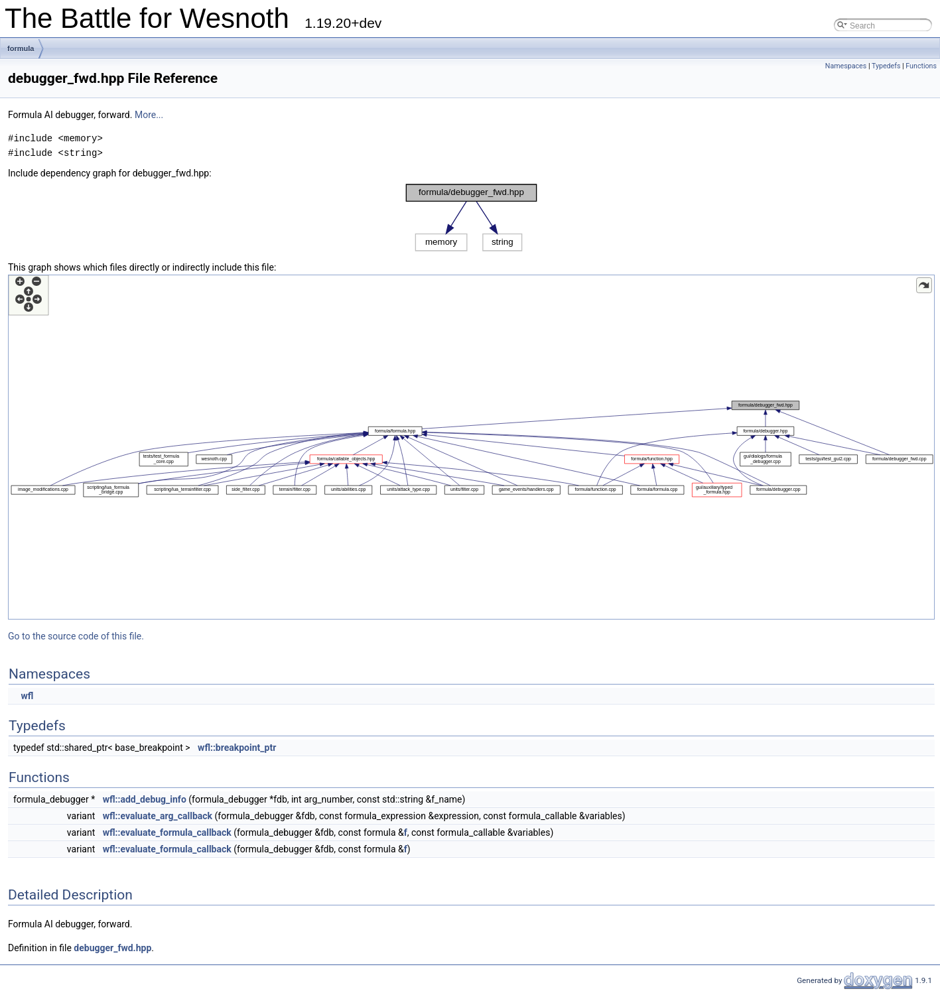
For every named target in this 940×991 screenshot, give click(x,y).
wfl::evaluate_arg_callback (157, 816)
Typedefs (886, 66)
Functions (921, 66)
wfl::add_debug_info (144, 799)
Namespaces (845, 66)
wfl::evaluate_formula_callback (167, 832)
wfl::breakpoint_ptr (237, 747)
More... (149, 114)
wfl (27, 696)
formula (20, 48)
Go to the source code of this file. (76, 636)
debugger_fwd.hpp (112, 948)
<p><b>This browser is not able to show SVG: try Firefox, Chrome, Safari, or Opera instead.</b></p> (471, 217)
